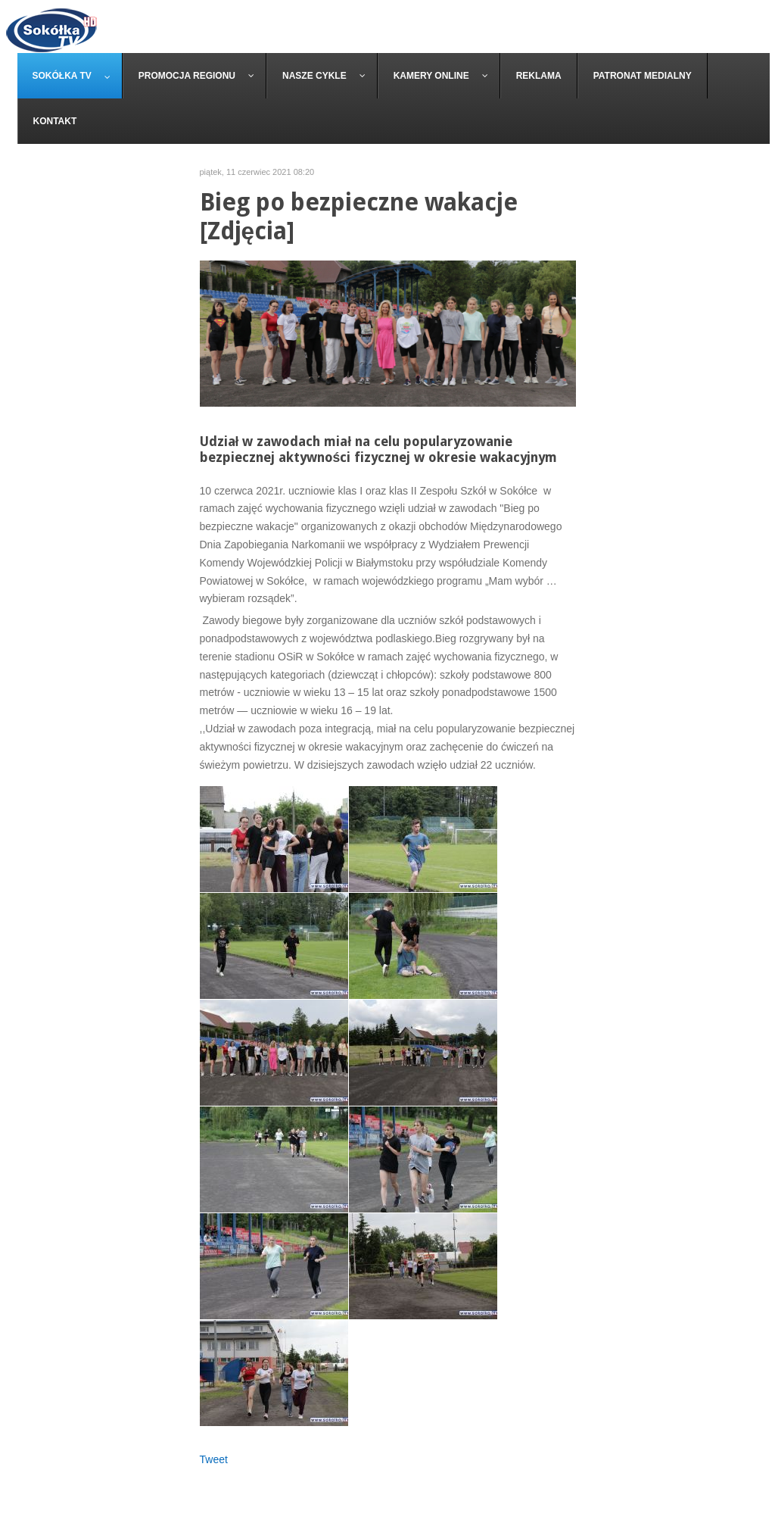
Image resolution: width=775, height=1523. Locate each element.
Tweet (214, 1459)
